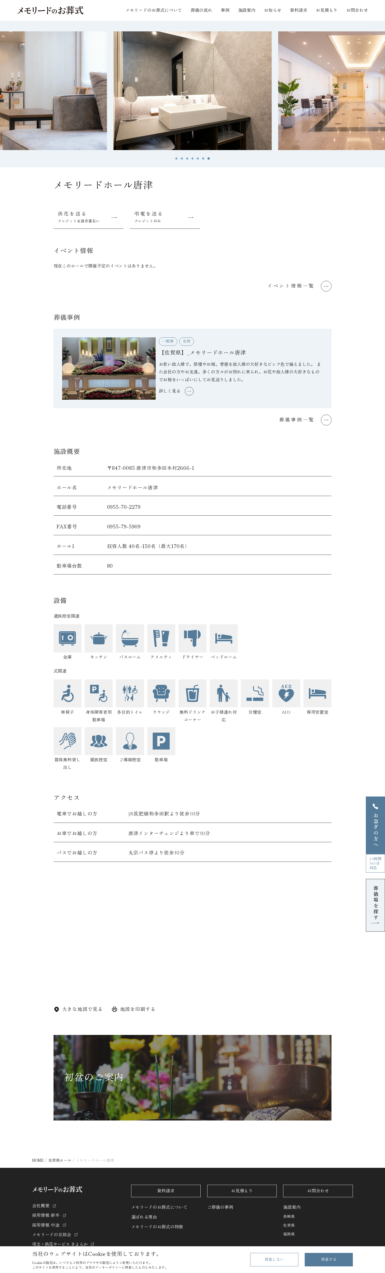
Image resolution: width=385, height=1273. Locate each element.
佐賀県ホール (59, 1160)
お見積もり (327, 10)
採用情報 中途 (46, 1225)
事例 (225, 10)
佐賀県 (289, 1225)
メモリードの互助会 (51, 1234)
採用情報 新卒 (46, 1215)
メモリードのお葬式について (159, 1207)
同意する (328, 1259)
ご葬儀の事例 (220, 1207)
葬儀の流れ (201, 10)
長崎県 (289, 1216)
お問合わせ (357, 10)
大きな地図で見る (82, 1009)
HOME (38, 1160)
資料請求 (298, 10)
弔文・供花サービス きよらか (60, 1244)
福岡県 (289, 1234)
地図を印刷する (138, 1009)
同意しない (274, 1259)
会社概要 (41, 1205)
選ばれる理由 (144, 1217)
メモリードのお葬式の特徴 (157, 1226)
